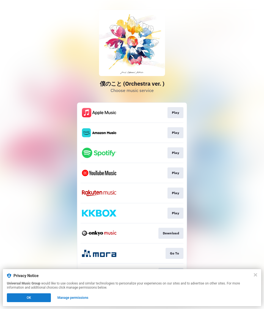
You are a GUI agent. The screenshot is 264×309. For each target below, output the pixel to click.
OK (29, 298)
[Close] (255, 274)
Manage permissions (73, 298)
